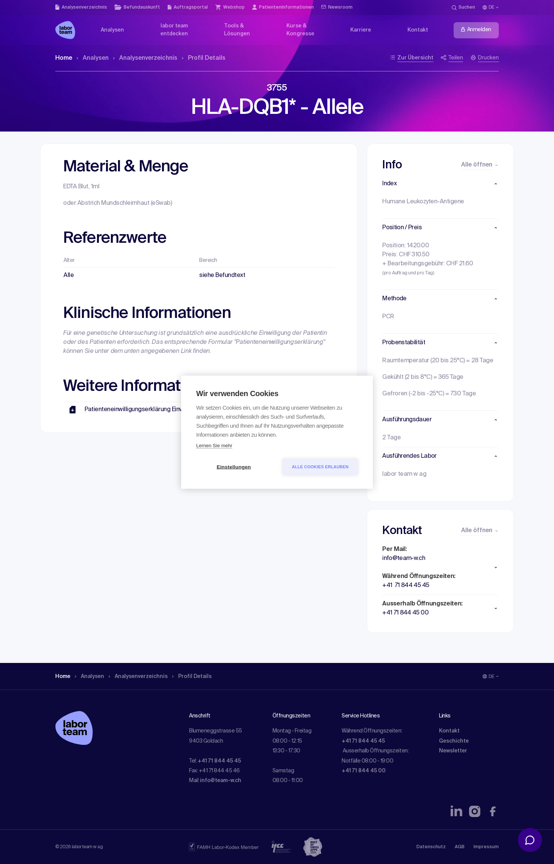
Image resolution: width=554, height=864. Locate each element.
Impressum (486, 847)
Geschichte (454, 741)
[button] (440, 183)
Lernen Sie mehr (214, 445)
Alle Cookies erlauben (320, 466)
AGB (460, 847)
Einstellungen (233, 466)
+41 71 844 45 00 (364, 770)
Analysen (93, 58)
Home (63, 58)
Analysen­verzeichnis (145, 58)
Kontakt (449, 731)
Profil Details (204, 58)
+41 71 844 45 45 (219, 761)
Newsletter (453, 751)
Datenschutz (431, 847)
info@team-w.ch (220, 780)
